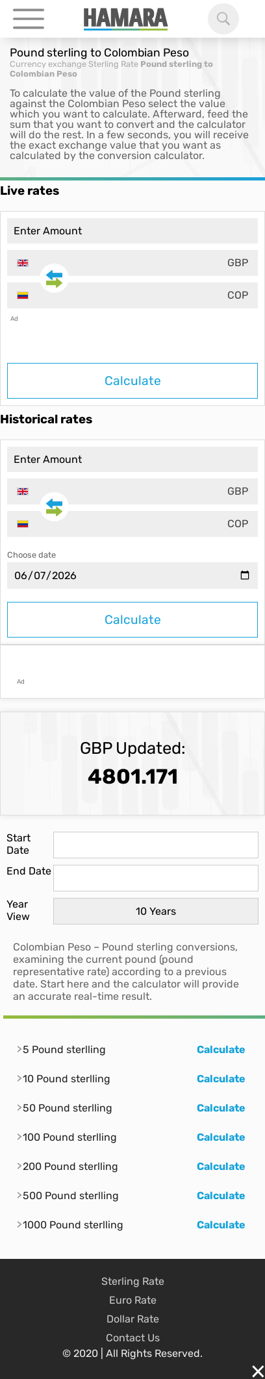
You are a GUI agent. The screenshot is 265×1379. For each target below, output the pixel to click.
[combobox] (132, 263)
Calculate (133, 380)
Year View (18, 910)
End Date (28, 871)
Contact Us (133, 1338)
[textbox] (132, 263)
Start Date (18, 844)
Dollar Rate (133, 1319)
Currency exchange (48, 64)
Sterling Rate (113, 64)
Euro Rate (133, 1300)
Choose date (31, 555)
